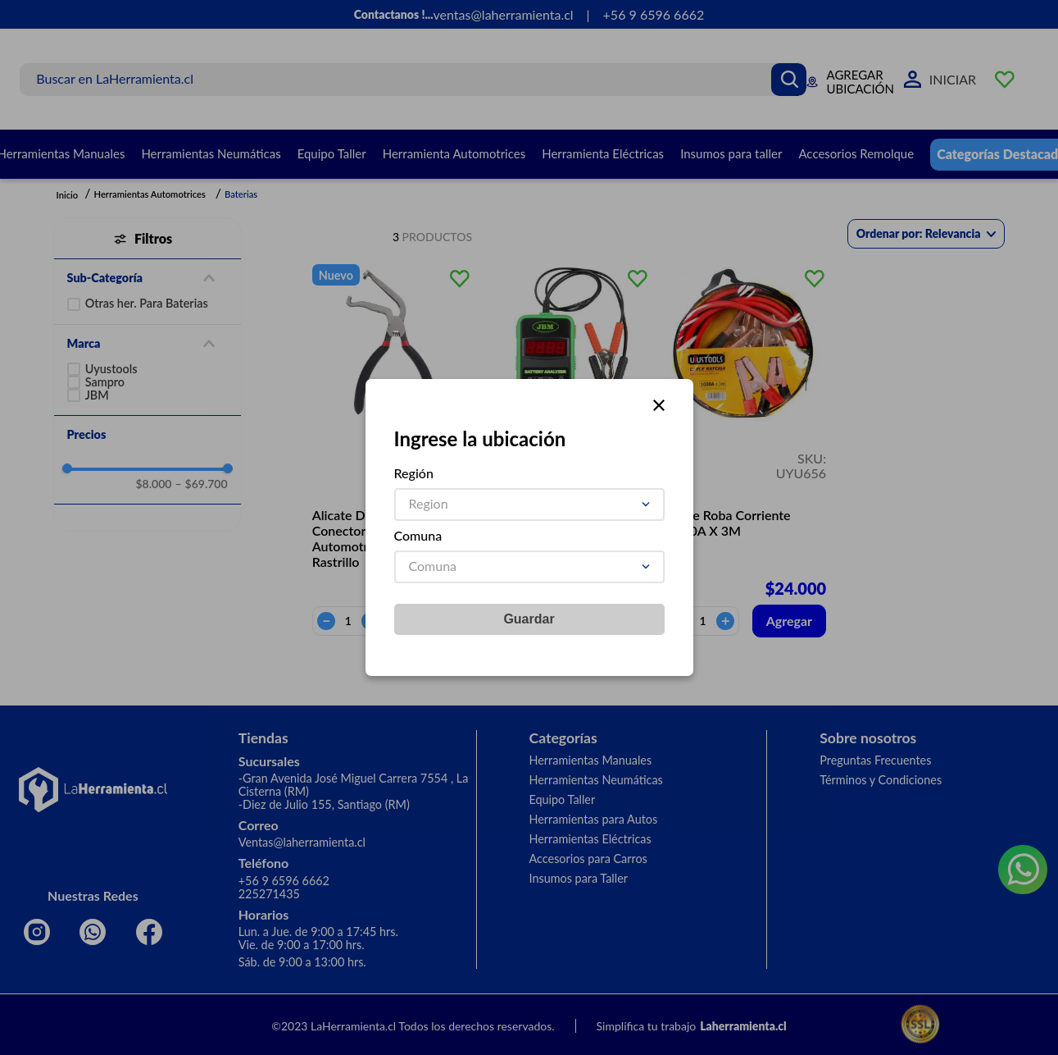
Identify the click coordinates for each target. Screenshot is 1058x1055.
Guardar (528, 619)
